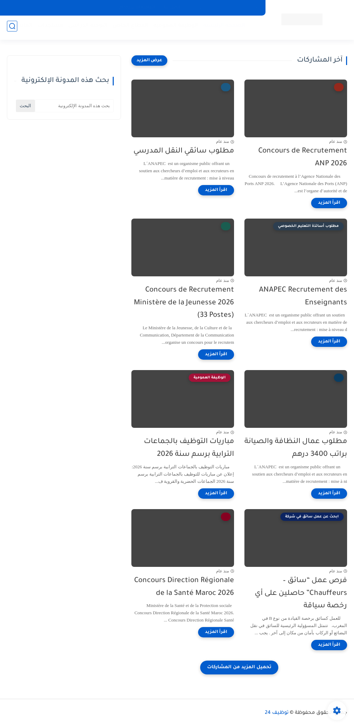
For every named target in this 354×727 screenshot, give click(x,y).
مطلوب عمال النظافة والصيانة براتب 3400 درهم (295, 448)
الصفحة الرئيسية (222, 28)
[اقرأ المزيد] (329, 203)
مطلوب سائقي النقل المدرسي (183, 151)
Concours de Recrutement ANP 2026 (302, 157)
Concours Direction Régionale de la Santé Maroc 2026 (184, 587)
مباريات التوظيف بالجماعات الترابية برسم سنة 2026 (189, 448)
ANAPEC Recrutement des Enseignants (303, 296)
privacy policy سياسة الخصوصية (223, 7)
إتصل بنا (172, 7)
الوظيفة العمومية (173, 28)
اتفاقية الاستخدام (137, 7)
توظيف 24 (277, 713)
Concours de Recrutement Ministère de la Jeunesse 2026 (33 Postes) (184, 303)
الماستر (20, 28)
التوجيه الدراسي (85, 28)
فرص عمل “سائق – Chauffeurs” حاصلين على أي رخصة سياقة (301, 593)
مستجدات (48, 28)
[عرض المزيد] (149, 60)
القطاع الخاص (128, 28)
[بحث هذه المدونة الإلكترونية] (74, 105)
